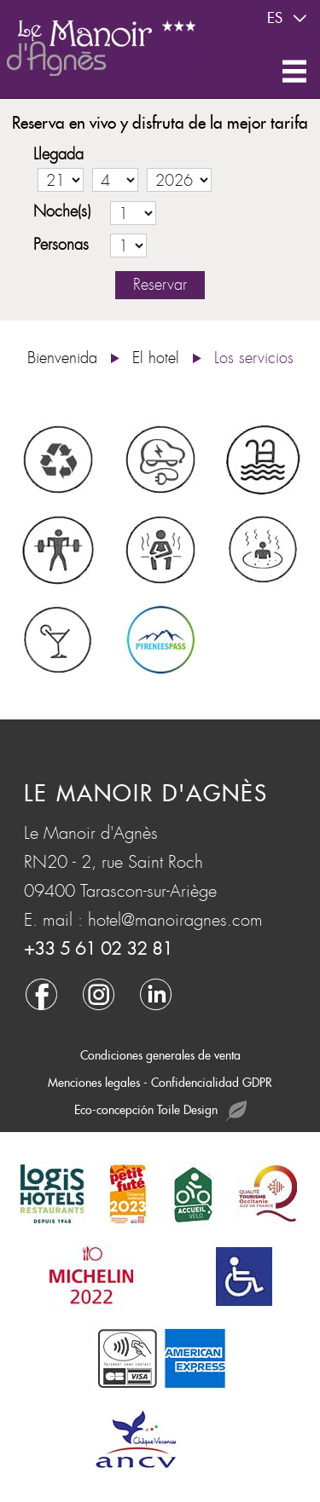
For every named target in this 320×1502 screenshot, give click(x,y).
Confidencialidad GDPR (211, 1082)
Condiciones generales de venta (160, 1055)
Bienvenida (62, 358)
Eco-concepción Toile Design (160, 1111)
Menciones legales (94, 1082)
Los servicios (254, 358)
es (289, 19)
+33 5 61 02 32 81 (98, 949)
